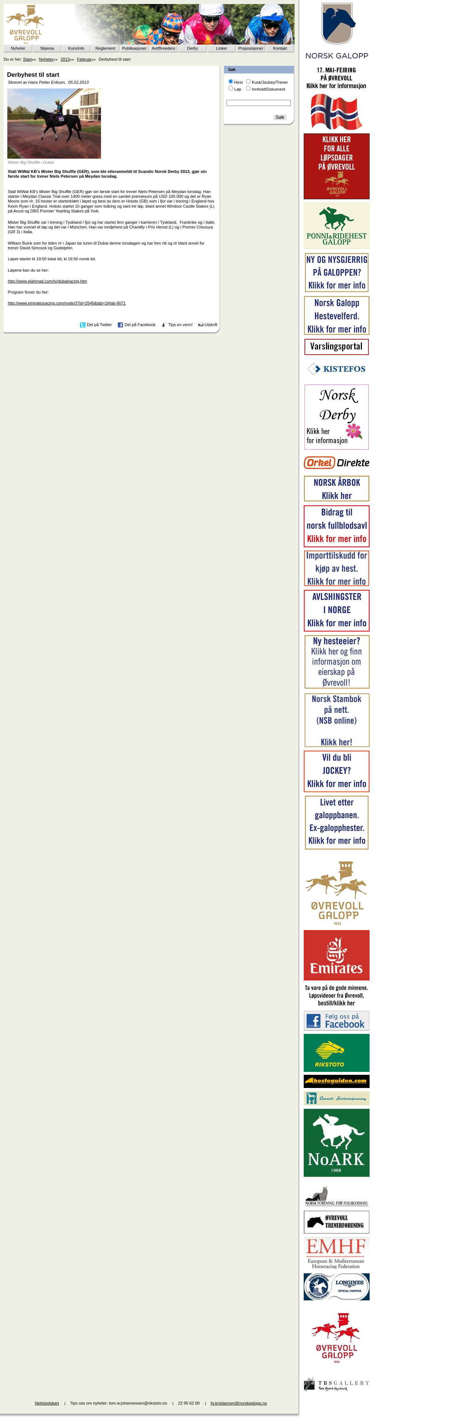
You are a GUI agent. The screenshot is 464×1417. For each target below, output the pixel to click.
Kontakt (280, 48)
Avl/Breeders (163, 48)
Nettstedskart (47, 1403)
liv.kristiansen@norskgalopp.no (239, 1403)
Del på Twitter (99, 324)
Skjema (47, 48)
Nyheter (18, 48)
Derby (192, 48)
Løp (237, 89)
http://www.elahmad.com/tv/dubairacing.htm (47, 281)
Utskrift (211, 324)
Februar (84, 59)
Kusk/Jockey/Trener (270, 82)
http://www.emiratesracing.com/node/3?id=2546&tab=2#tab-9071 (67, 303)
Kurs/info (76, 48)
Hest (238, 82)
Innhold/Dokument (268, 89)
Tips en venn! (180, 324)
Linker (221, 48)
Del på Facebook (140, 324)
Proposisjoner (250, 48)
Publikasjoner (134, 48)
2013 (65, 59)
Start (27, 59)
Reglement (105, 48)
